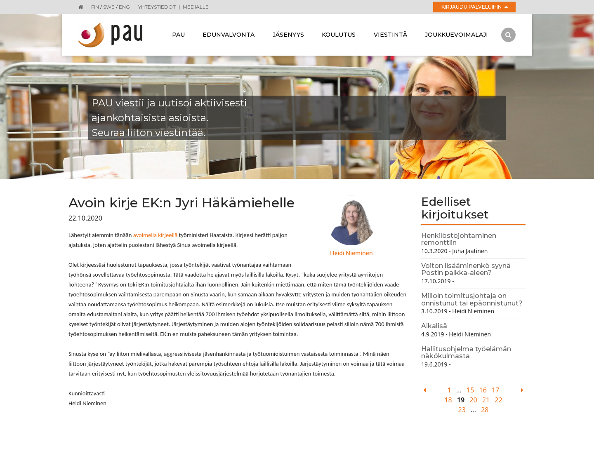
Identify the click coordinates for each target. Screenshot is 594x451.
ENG (124, 7)
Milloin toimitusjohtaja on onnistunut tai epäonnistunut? (472, 299)
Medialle (196, 7)
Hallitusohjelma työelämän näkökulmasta (466, 352)
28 (484, 409)
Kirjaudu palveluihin (474, 7)
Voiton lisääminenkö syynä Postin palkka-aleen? (466, 269)
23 (462, 409)
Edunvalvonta (229, 34)
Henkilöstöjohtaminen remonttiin (458, 239)
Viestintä (390, 34)
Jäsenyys (288, 34)
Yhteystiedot (157, 7)
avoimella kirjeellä (155, 235)
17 (495, 390)
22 (498, 399)
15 (470, 390)
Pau (178, 34)
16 (483, 390)
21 (486, 399)
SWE (109, 7)
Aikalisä (434, 326)
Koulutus (339, 34)
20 (473, 399)
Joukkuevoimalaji (456, 34)
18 (448, 399)
